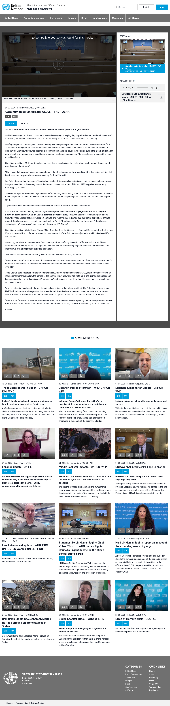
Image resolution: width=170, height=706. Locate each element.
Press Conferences (34, 18)
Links (151, 681)
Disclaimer (154, 690)
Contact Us (154, 684)
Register (147, 7)
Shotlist (24, 123)
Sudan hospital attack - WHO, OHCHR (81, 619)
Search (152, 674)
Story (11, 123)
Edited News (11, 18)
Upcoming (117, 18)
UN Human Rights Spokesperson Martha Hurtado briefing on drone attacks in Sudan (26, 622)
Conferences (100, 18)
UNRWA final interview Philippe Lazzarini (140, 467)
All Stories (133, 18)
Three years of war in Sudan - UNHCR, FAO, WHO (25, 389)
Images (72, 18)
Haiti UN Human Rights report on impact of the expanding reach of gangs (141, 544)
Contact (9, 703)
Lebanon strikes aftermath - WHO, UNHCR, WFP (84, 389)
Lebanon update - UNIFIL (17, 467)
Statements (56, 18)
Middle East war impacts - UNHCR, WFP (83, 467)
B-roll (84, 18)
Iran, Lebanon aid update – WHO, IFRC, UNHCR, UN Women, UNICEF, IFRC (25, 547)
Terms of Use (155, 687)
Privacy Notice (37, 703)
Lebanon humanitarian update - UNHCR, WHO (139, 389)
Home (152, 671)
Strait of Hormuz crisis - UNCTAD (135, 619)
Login (162, 7)
